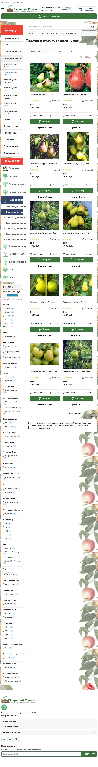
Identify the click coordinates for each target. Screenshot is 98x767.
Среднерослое (11, 436)
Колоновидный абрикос (10, 112)
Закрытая (10, 367)
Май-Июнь (9, 427)
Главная (31, 33)
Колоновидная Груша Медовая (76, 164)
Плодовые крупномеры (13, 146)
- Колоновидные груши (13, 212)
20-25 (8, 631)
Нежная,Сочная (12, 357)
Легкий (8, 377)
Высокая (9, 614)
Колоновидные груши (10, 73)
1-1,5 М (9, 658)
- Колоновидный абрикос (13, 239)
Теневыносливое (12, 681)
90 (7, 527)
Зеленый (9, 558)
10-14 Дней (10, 594)
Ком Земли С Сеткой (12, 478)
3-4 (7, 648)
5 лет (8, 320)
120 (7, 535)
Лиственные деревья (13, 153)
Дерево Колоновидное (10, 574)
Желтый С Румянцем (12, 553)
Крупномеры (13, 133)
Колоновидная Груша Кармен (75, 94)
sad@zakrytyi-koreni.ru (67, 8)
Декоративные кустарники (13, 126)
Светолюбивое (11, 677)
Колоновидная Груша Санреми (43, 302)
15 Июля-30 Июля (12, 408)
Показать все (9, 326)
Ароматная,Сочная (11, 347)
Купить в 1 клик (45, 128)
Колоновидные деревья (13, 58)
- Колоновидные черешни (13, 228)
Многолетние (11, 584)
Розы (13, 45)
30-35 (8, 635)
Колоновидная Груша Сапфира (76, 302)
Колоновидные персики (10, 81)
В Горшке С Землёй (11, 457)
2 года (8, 309)
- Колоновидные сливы (13, 223)
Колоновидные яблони (10, 104)
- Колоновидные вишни (13, 206)
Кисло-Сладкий (11, 489)
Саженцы (9, 139)
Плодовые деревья (13, 38)
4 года (8, 316)
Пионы (13, 119)
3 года (8, 312)
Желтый (9, 548)
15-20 (8, 627)
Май (7, 423)
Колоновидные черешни (10, 96)
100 (7, 531)
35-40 (8, 638)
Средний (9, 381)
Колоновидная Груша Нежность (76, 233)
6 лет (8, 323)
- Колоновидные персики (13, 217)
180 (7, 539)
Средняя (9, 514)
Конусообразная (10, 391)
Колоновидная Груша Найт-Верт (43, 233)
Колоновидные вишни (10, 65)
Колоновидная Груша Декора (42, 94)
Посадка (9, 337)
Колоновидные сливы (10, 89)
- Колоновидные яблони (13, 234)
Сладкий (9, 493)
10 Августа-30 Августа (12, 403)
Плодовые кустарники (13, 51)
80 (7, 524)
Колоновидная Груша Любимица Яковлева (43, 165)
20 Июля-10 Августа (11, 412)
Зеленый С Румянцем (12, 562)
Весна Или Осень (10, 503)
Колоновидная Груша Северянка (76, 371)
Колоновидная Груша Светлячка (43, 371)
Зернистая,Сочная (11, 353)
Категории (12, 161)
